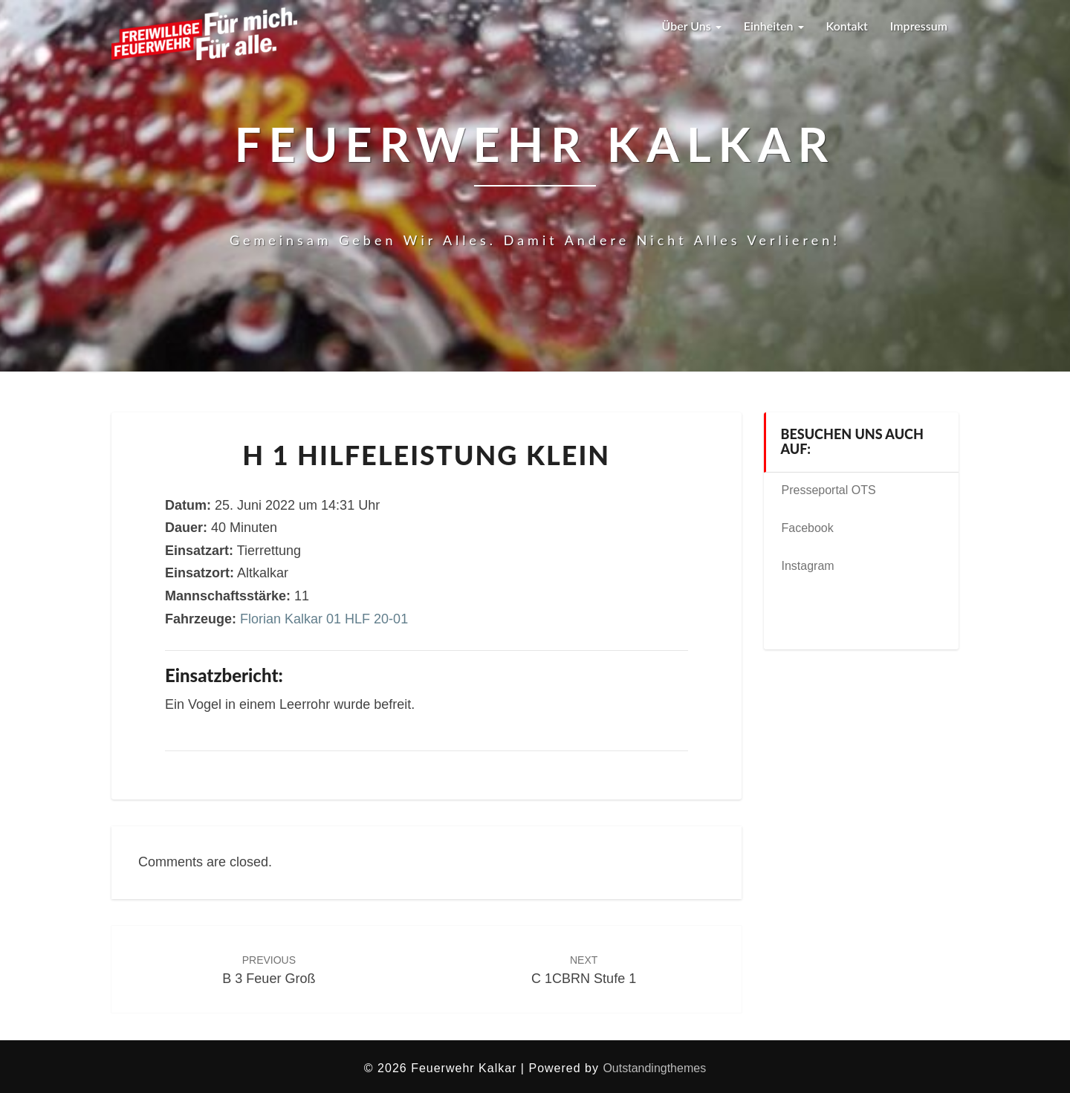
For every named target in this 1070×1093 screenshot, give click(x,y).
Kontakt (847, 26)
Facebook (808, 528)
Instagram (808, 566)
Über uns (691, 26)
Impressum (918, 26)
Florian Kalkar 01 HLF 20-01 (324, 619)
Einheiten (774, 26)
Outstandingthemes (654, 1068)
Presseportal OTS (829, 490)
